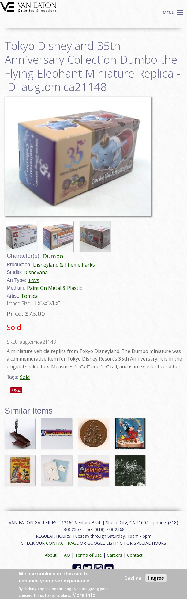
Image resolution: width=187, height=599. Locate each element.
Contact (135, 555)
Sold (25, 377)
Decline (133, 578)
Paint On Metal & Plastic (54, 288)
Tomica (29, 296)
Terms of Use (88, 555)
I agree (156, 578)
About (51, 555)
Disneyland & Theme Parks (64, 264)
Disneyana (36, 272)
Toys (33, 280)
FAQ (66, 555)
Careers (114, 555)
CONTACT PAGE (62, 543)
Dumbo (53, 256)
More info (83, 595)
